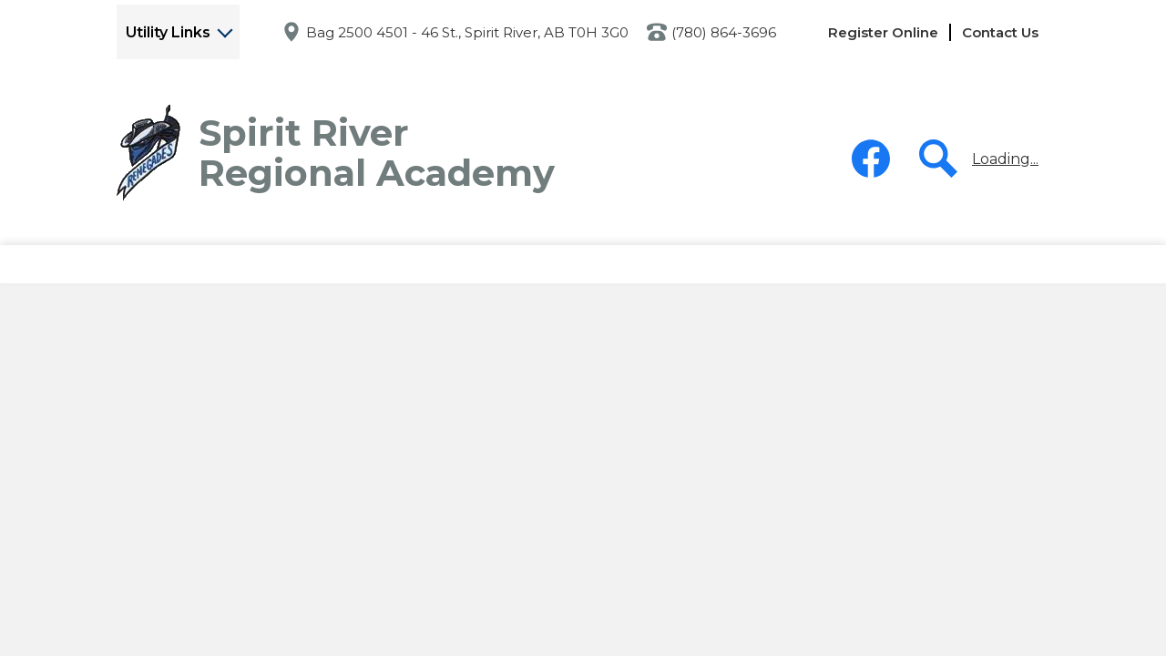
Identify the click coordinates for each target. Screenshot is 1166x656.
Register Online (883, 32)
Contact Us (1000, 32)
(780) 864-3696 (723, 32)
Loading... (1005, 159)
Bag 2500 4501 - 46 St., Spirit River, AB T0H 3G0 (467, 32)
